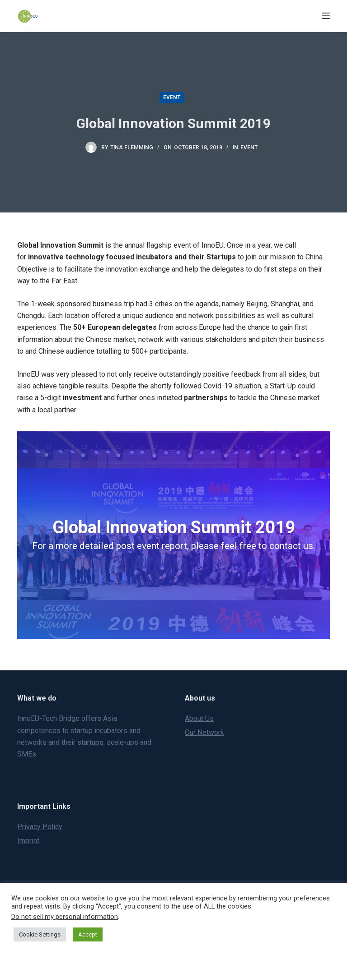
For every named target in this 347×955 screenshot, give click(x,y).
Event (171, 97)
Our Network (204, 732)
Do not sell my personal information (64, 917)
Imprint (28, 840)
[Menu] (326, 16)
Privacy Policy (39, 826)
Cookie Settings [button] (40, 934)
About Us (199, 718)
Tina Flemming (131, 147)
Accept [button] (87, 934)
